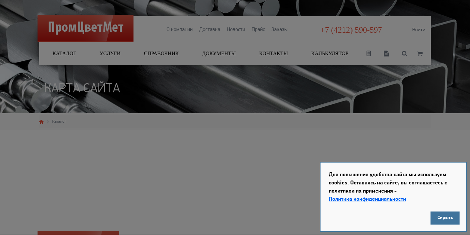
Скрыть (445, 217)
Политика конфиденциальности (367, 199)
